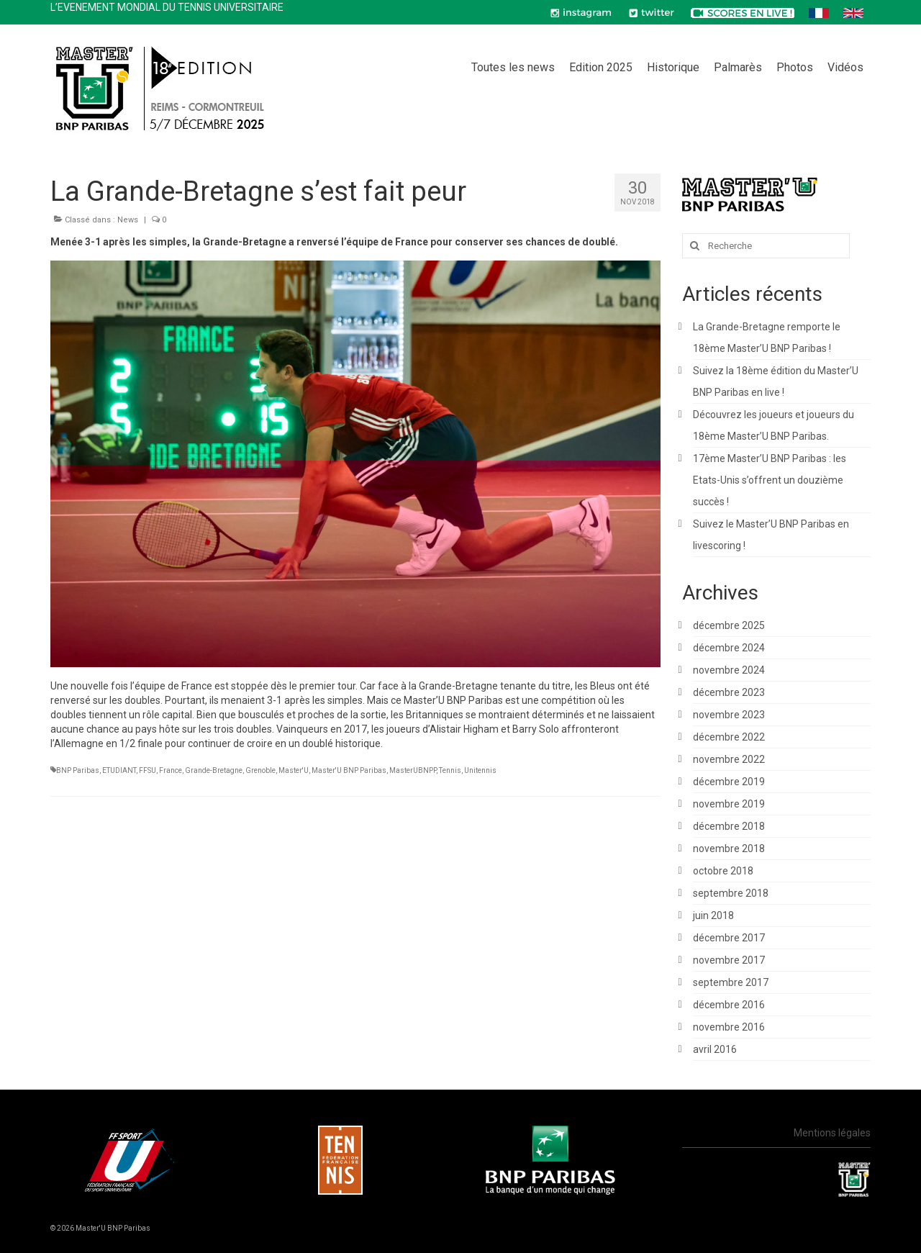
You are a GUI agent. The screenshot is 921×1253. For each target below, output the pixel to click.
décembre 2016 (729, 1004)
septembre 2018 (730, 893)
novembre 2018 (729, 848)
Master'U (293, 770)
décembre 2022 (729, 737)
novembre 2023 (729, 714)
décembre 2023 (729, 692)
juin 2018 (713, 915)
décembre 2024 (729, 647)
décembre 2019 (729, 781)
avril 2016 (715, 1049)
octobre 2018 (723, 871)
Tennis (450, 770)
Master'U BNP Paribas (349, 770)
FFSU (147, 770)
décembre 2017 (729, 938)
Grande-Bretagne (213, 770)
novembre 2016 (729, 1027)
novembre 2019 (729, 804)
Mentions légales (832, 1133)
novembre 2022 (729, 759)
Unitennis (480, 770)
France (170, 770)
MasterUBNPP (412, 770)
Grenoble (260, 770)
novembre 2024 (729, 670)
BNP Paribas (77, 770)
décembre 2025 (729, 625)
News (127, 220)
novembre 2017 (729, 960)
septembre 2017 (730, 982)
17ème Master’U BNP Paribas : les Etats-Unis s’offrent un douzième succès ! (769, 480)
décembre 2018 (729, 826)
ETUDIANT (119, 770)
